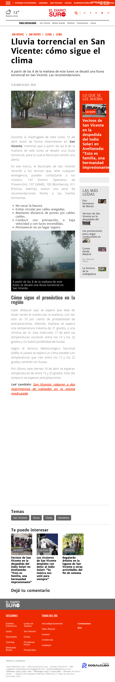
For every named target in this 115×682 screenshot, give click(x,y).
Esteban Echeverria (25, 3)
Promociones (82, 23)
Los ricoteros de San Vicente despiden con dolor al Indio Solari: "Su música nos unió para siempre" (46, 568)
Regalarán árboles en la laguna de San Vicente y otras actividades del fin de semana (72, 565)
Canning (43, 3)
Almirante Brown (83, 3)
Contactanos (84, 623)
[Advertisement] (60, 419)
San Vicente (56, 3)
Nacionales (11, 636)
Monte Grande (58, 23)
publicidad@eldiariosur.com (59, 669)
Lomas (93, 23)
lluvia (36, 517)
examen (46, 634)
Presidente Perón (29, 643)
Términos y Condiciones (15, 661)
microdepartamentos (52, 623)
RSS (80, 628)
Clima (49, 517)
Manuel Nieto (88, 260)
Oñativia (71, 23)
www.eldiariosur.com (15, 666)
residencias (47, 639)
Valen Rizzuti (48, 629)
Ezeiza (68, 3)
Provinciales (30, 650)
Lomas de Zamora (28, 624)
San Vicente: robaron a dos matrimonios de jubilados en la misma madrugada (43, 388)
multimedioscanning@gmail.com (30, 669)
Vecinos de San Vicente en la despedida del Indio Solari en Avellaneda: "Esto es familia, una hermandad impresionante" (97, 144)
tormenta (63, 517)
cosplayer (46, 645)
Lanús (9, 631)
